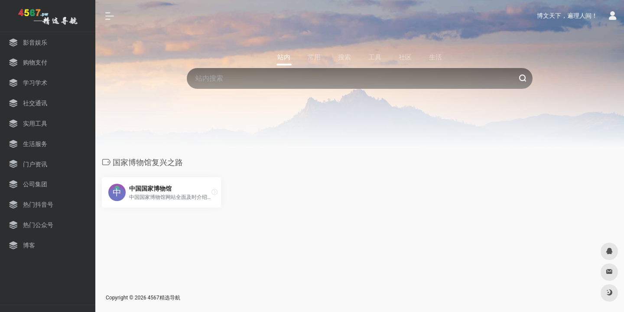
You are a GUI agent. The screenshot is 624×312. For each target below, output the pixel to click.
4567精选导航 (164, 298)
